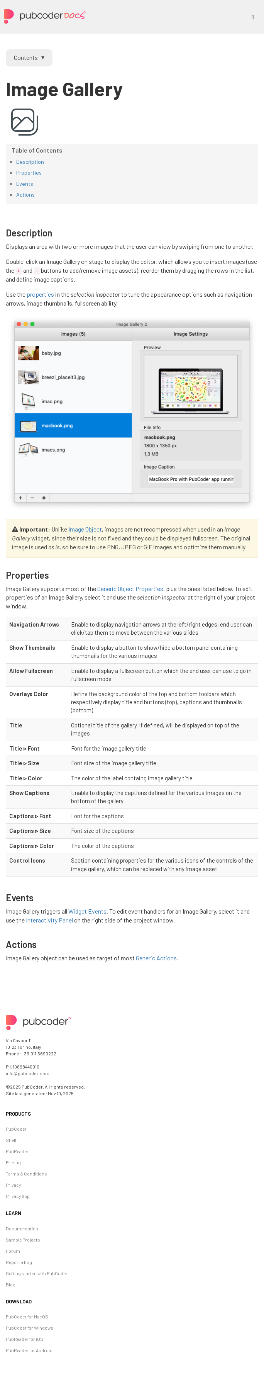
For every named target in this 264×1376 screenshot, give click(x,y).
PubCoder (16, 1128)
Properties (29, 172)
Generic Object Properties (130, 588)
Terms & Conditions (26, 1173)
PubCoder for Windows (29, 1327)
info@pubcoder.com (27, 1073)
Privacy (13, 1184)
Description (30, 161)
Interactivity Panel (49, 920)
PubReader (17, 1151)
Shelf (11, 1140)
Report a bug (19, 1262)
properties (40, 294)
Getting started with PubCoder (37, 1273)
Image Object (85, 529)
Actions (25, 194)
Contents (26, 57)
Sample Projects (23, 1239)
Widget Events (87, 911)
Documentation (22, 1228)
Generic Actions (156, 958)
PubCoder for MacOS (27, 1316)
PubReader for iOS (24, 1339)
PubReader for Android (29, 1350)
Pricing (13, 1162)
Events (24, 183)
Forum (13, 1251)
